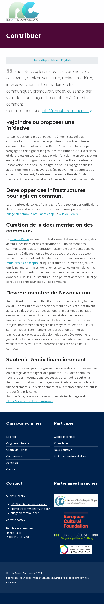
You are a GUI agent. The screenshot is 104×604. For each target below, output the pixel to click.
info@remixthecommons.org (67, 111)
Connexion (11, 582)
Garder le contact (64, 437)
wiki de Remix (68, 214)
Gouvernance (14, 456)
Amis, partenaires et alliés (70, 456)
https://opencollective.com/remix (29, 401)
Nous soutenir (63, 450)
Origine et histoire (17, 443)
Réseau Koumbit (52, 578)
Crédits (10, 469)
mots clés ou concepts (22, 263)
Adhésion (12, 463)
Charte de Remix (16, 450)
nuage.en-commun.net (22, 214)
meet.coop (46, 214)
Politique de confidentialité (76, 578)
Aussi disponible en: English (52, 60)
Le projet (11, 437)
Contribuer (61, 443)
